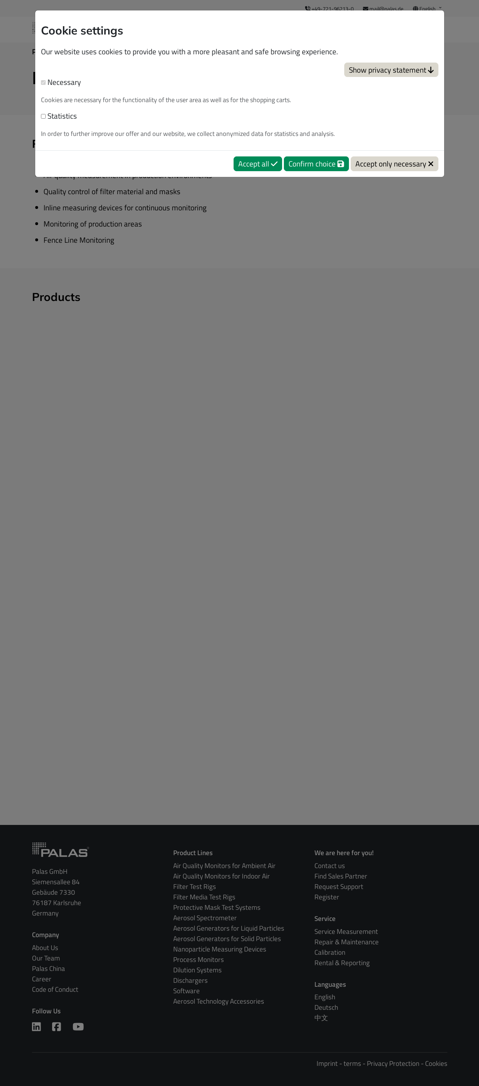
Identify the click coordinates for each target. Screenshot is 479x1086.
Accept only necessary (394, 163)
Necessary (61, 82)
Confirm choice (316, 163)
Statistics (59, 116)
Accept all (257, 163)
